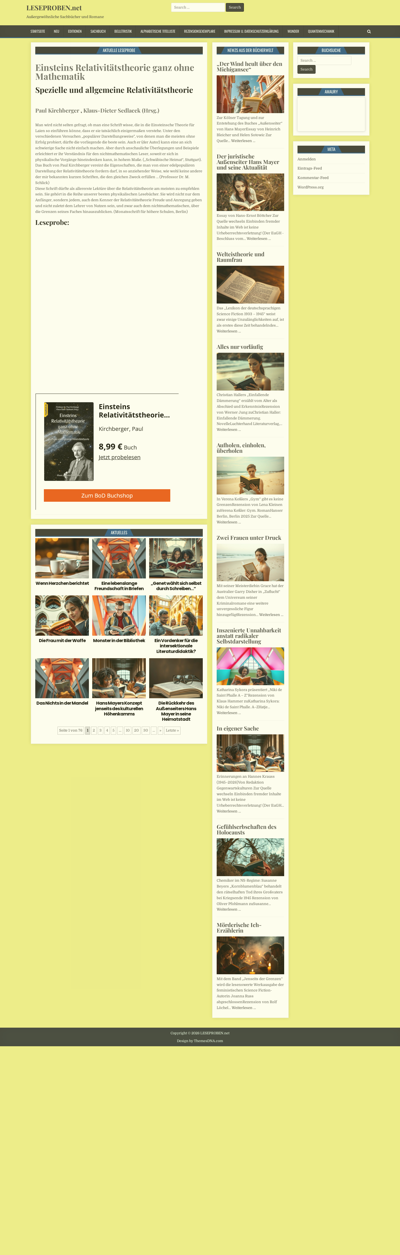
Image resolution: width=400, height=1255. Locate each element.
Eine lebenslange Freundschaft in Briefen (119, 586)
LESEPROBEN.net (54, 7)
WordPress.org (311, 187)
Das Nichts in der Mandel (62, 703)
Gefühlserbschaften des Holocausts (246, 829)
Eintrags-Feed (310, 168)
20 (136, 730)
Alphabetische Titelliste (158, 31)
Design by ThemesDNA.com (200, 1041)
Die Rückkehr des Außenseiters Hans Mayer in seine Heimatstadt (176, 711)
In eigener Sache (238, 728)
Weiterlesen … (243, 141)
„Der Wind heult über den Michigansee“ (249, 66)
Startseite (38, 31)
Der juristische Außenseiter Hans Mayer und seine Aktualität (248, 161)
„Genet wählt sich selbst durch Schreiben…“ (176, 586)
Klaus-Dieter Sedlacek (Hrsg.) (121, 110)
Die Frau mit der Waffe (62, 640)
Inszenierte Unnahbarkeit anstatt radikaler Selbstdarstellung (249, 635)
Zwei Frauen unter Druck (249, 537)
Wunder (293, 31)
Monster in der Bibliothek (119, 640)
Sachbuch (98, 31)
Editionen (75, 31)
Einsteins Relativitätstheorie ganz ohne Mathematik (114, 71)
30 (145, 730)
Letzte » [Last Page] (172, 730)
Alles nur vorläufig (240, 346)
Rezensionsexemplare (199, 31)
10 (128, 730)
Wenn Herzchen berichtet (62, 583)
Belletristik (123, 31)
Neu (56, 31)
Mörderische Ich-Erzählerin (239, 927)
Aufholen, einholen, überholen (241, 447)
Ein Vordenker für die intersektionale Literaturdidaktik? (176, 645)
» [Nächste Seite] (160, 730)
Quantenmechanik (321, 31)
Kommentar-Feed (313, 178)
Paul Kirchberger (57, 110)
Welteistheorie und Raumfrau (240, 256)
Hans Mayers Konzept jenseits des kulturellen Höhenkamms (119, 708)
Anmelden (307, 159)
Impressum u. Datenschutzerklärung (251, 31)
